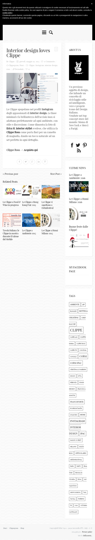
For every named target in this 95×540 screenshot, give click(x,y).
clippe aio (73, 337)
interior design (51, 65)
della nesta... (87, 536)
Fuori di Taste (76, 408)
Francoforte (76, 402)
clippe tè (73, 350)
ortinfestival (76, 460)
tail (84, 492)
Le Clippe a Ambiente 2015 (29, 232)
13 (29, 69)
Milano (73, 447)
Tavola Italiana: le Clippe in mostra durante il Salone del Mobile (11, 235)
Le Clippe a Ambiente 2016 (77, 176)
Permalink (19, 69)
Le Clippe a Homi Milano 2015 (50, 232)
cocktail (83, 350)
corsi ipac (76, 363)
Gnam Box (73, 415)
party (79, 466)
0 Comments (49, 61)
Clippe (11, 61)
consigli (73, 357)
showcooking (75, 492)
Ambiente (74, 304)
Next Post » (56, 174)
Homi (82, 415)
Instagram (40, 65)
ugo (76, 505)
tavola (72, 499)
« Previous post (10, 174)
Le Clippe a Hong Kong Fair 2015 (30, 204)
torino (81, 499)
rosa (8, 69)
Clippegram (14, 65)
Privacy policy (87, 532)
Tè (71, 505)
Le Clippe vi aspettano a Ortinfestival (47, 205)
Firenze (73, 383)
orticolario (80, 453)
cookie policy (7, 13)
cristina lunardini (78, 370)
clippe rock (81, 344)
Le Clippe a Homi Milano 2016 (78, 200)
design (72, 376)
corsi (83, 356)
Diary (22, 65)
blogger (73, 311)
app (83, 305)
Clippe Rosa (13, 132)
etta (80, 376)
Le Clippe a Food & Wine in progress (12, 204)
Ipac (82, 433)
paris (72, 466)
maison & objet (75, 440)
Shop (22, 528)
